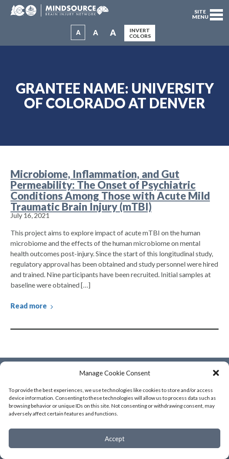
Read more (32, 306)
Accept (115, 438)
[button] (216, 373)
